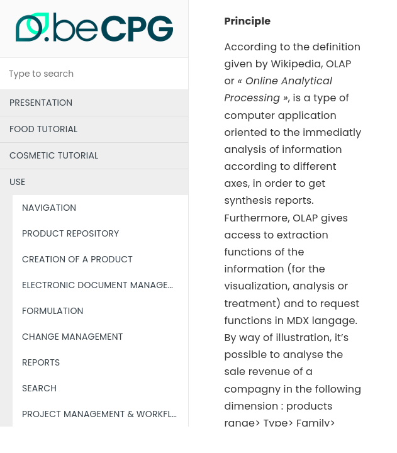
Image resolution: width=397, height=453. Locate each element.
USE (17, 182)
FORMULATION (53, 311)
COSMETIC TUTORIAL (53, 155)
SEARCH (39, 388)
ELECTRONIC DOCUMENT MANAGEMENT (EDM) (105, 285)
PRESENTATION (40, 102)
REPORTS (41, 362)
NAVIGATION (49, 207)
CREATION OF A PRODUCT (77, 259)
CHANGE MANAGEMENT (72, 336)
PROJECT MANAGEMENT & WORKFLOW (104, 414)
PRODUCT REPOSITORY (70, 233)
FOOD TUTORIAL (43, 129)
